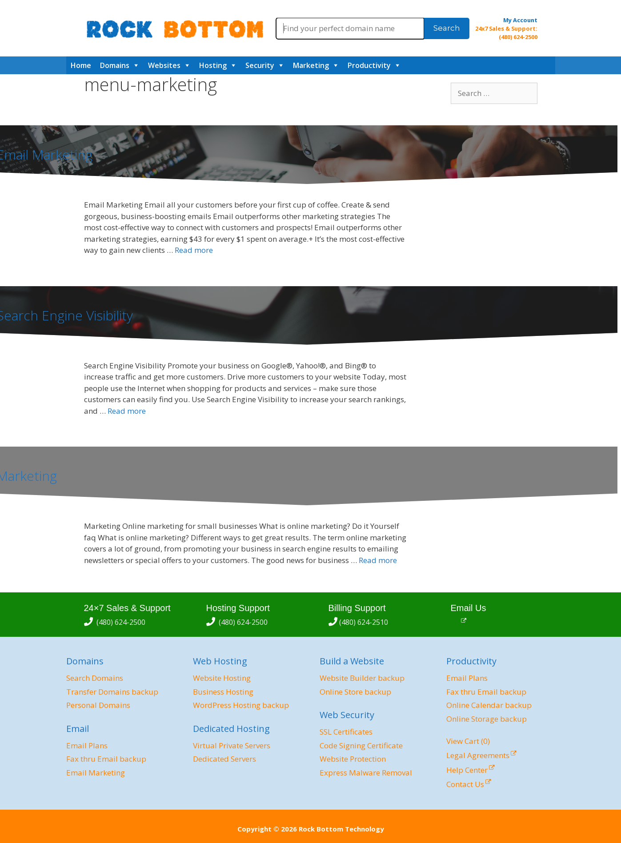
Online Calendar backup (489, 705)
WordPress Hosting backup (241, 705)
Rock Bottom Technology (341, 828)
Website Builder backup (362, 678)
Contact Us (465, 784)
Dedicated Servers (224, 759)
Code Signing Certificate (361, 745)
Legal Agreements (477, 755)
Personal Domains (98, 705)
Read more (194, 250)
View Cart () (468, 741)
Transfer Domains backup (112, 692)
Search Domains (94, 678)
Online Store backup (355, 692)
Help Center (467, 770)
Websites (164, 65)
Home (81, 65)
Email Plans (87, 745)
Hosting (213, 65)
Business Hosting (223, 692)
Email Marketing (95, 772)
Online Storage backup (486, 719)
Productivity (369, 65)
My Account (520, 20)
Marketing (311, 65)
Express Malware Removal (366, 772)
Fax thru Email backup (106, 759)
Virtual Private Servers (231, 745)
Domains (114, 65)
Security (259, 65)
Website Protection (353, 759)
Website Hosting (222, 678)
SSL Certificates (346, 732)
